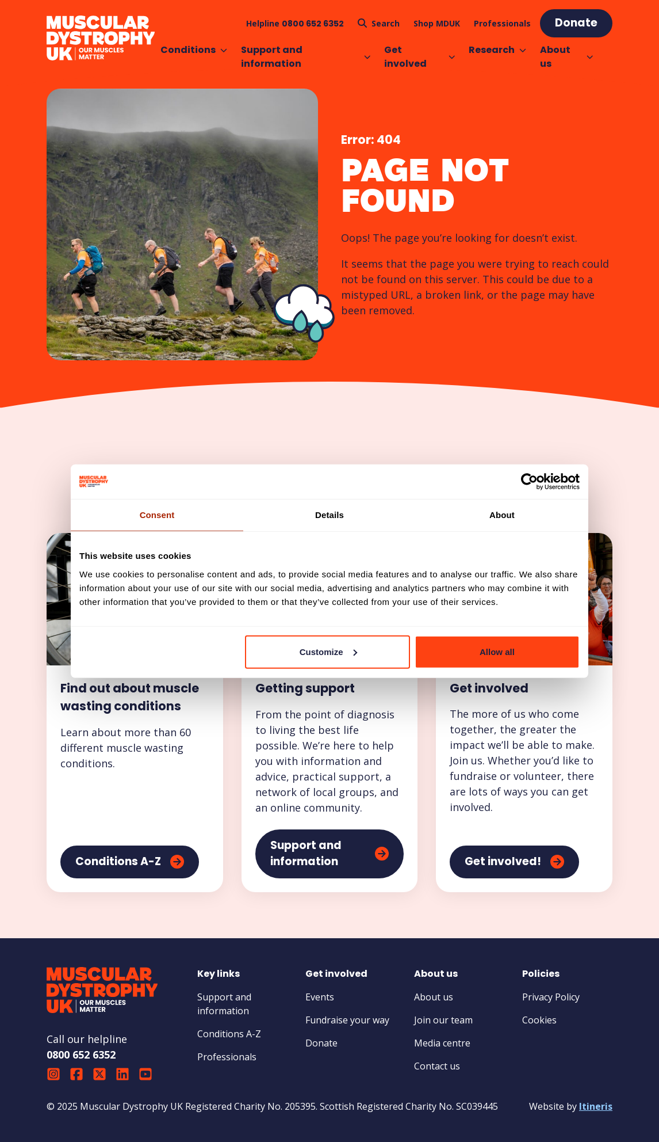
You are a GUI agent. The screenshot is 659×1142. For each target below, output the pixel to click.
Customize (328, 651)
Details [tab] (329, 515)
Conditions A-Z (229, 1033)
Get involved (419, 56)
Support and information (306, 56)
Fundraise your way (347, 1020)
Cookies (539, 1020)
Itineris (595, 1106)
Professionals (226, 1056)
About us (566, 56)
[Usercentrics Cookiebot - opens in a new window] (529, 481)
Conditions (193, 49)
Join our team (443, 1020)
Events (319, 997)
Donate (321, 1043)
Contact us (437, 1066)
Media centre (442, 1043)
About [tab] (502, 515)
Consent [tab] (157, 515)
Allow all (497, 651)
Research (497, 49)
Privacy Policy (551, 997)
